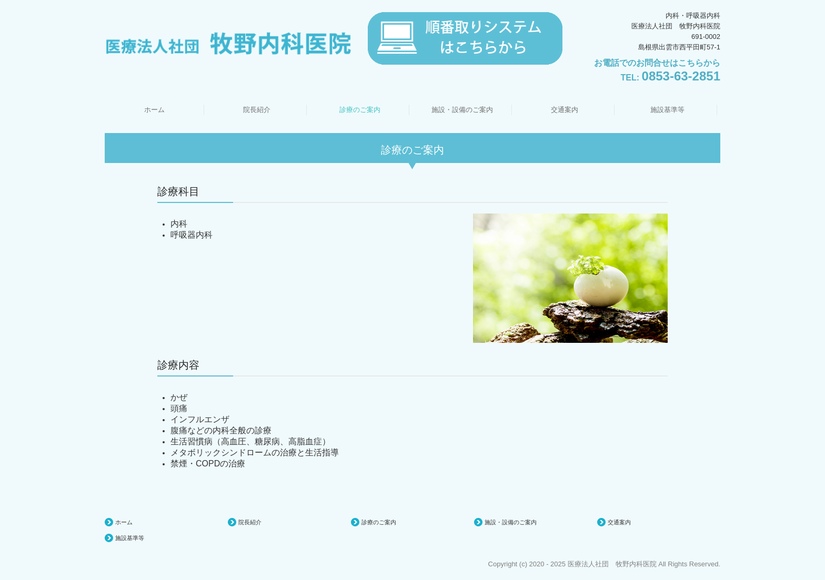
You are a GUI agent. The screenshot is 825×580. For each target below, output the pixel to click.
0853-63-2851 (681, 76)
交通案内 (564, 110)
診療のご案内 (359, 110)
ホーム (154, 110)
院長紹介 (256, 110)
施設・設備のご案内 (462, 110)
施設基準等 (667, 110)
